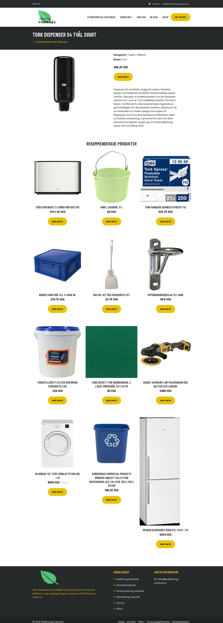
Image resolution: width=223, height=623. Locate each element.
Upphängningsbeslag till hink (165, 290)
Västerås (152, 3)
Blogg (154, 15)
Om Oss (120, 598)
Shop (165, 15)
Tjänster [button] (125, 15)
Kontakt (131, 617)
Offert (119, 604)
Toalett (131, 50)
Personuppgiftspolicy (158, 617)
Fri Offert (180, 15)
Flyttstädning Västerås (128, 593)
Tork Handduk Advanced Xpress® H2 (165, 203)
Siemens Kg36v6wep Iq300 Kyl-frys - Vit (166, 526)
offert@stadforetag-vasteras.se (173, 3)
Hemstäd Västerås (126, 581)
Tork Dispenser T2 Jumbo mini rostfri (57, 203)
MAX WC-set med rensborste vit (111, 290)
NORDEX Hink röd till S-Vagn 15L (57, 290)
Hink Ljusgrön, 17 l (112, 203)
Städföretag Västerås (101, 15)
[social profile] (42, 4)
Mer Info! (123, 72)
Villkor (141, 617)
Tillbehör (141, 50)
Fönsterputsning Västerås (130, 587)
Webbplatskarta (180, 617)
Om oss (141, 15)
